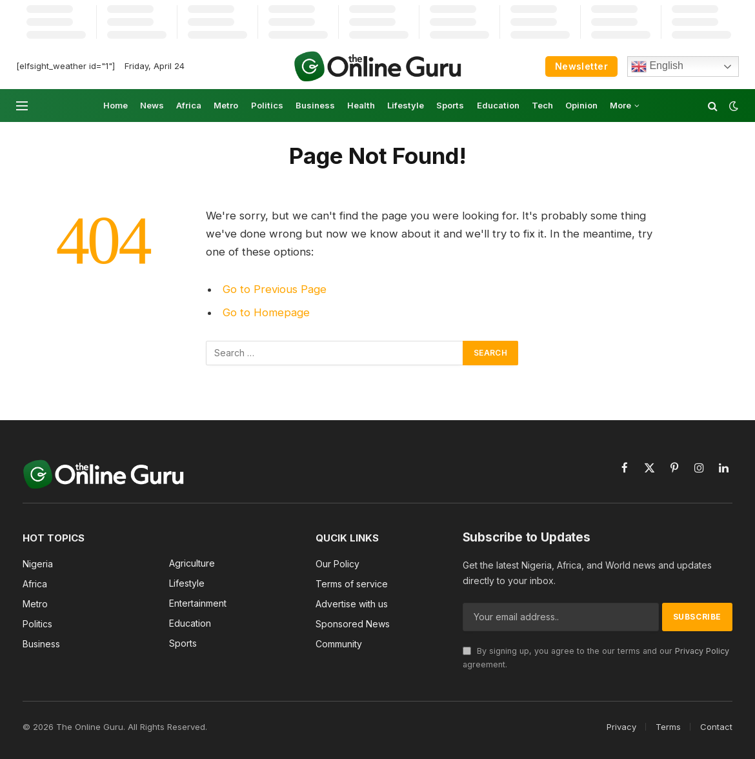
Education (498, 105)
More (620, 105)
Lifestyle (405, 105)
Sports (450, 105)
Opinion (581, 105)
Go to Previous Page (275, 289)
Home (115, 105)
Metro (226, 105)
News (152, 105)
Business (315, 105)
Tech (542, 105)
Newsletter (581, 66)
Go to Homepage (266, 312)
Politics (267, 105)
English (657, 66)
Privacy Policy (702, 651)
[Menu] (22, 105)
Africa (188, 105)
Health (361, 105)
